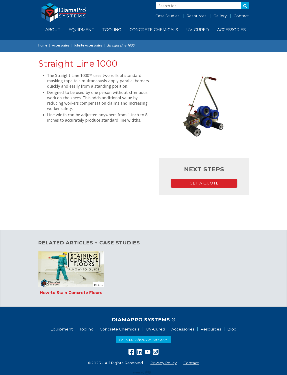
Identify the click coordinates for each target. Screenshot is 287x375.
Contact (241, 16)
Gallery (220, 16)
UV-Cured (155, 329)
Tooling (86, 329)
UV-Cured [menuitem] (197, 29)
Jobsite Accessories (88, 45)
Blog (232, 329)
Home (42, 45)
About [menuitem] (52, 29)
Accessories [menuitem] (231, 29)
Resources (197, 16)
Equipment (61, 329)
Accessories (60, 45)
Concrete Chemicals (120, 329)
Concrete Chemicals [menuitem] (154, 29)
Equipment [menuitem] (81, 29)
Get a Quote (204, 183)
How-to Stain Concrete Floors (71, 292)
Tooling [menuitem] (111, 29)
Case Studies (167, 16)
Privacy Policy (163, 362)
